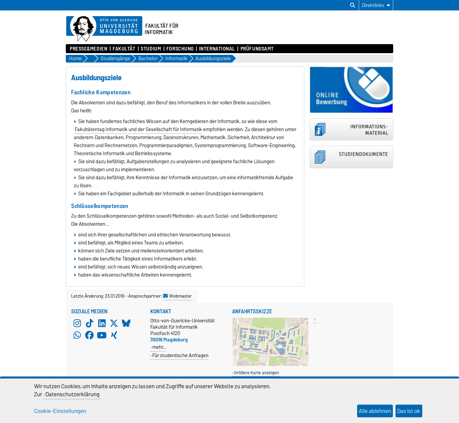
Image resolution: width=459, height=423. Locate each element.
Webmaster (177, 296)
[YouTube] (102, 335)
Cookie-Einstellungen (60, 411)
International (217, 49)
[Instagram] (77, 323)
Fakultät (124, 49)
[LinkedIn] (102, 323)
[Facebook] (90, 335)
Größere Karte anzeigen (256, 372)
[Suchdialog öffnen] (352, 5)
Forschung (180, 49)
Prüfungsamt (257, 49)
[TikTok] (90, 323)
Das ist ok (408, 411)
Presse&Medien (88, 49)
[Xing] (114, 335)
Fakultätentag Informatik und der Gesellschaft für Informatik (138, 129)
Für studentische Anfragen (180, 355)
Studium (151, 49)
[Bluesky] (126, 323)
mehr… (159, 347)
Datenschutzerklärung (72, 394)
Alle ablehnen (375, 411)
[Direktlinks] (376, 5)
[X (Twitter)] (114, 323)
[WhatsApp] (77, 335)
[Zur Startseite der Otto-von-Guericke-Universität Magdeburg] (104, 29)
